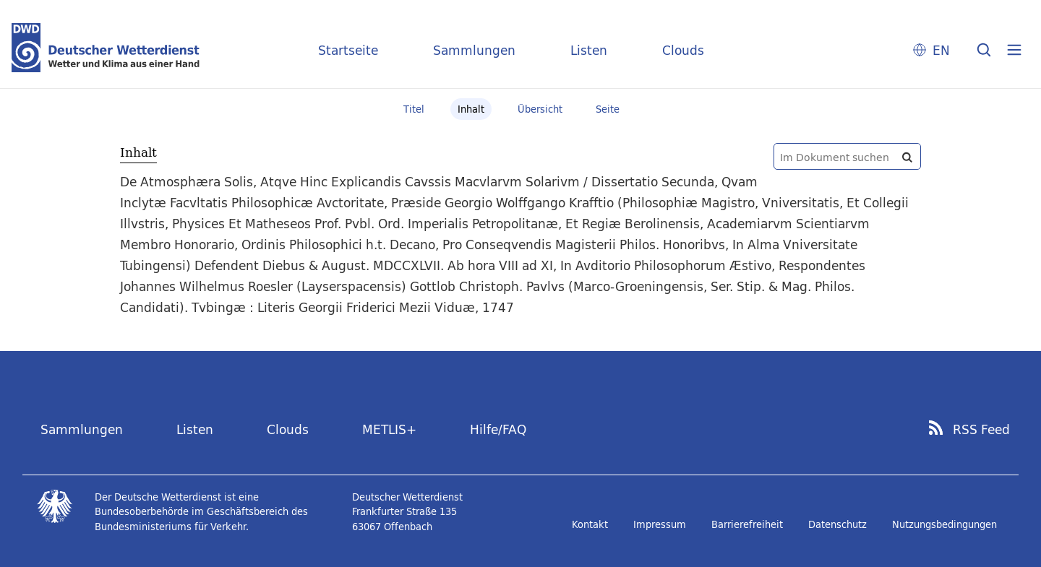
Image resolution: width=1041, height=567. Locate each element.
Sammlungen (474, 50)
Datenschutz (837, 524)
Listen (588, 50)
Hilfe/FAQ (498, 429)
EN (941, 50)
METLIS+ (389, 429)
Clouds (683, 50)
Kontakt (590, 524)
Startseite (348, 50)
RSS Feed (981, 430)
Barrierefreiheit (747, 524)
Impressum (659, 524)
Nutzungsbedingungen (944, 524)
